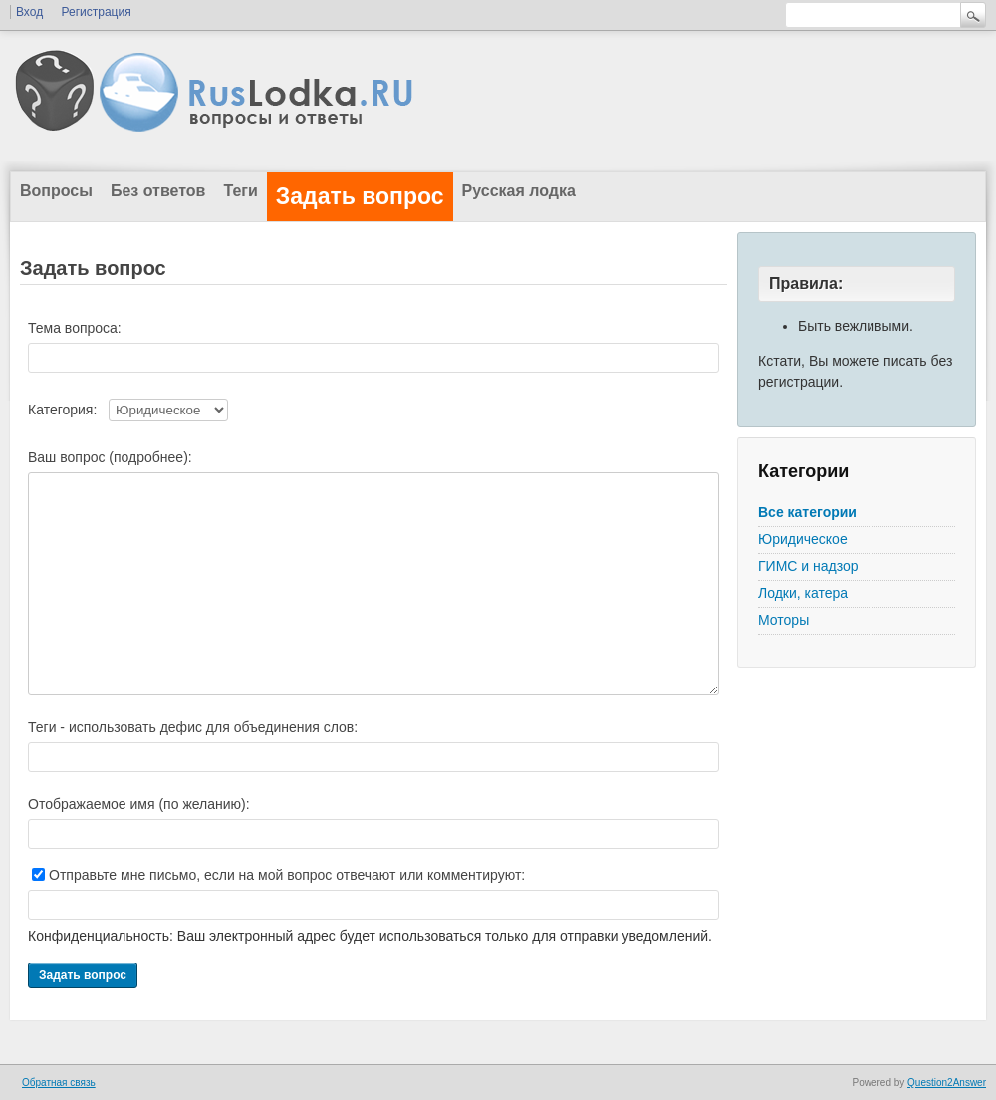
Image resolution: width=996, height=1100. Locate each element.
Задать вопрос (360, 196)
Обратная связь (59, 1082)
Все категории (807, 512)
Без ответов (158, 190)
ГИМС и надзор (808, 566)
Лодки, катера (803, 593)
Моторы (783, 620)
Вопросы (56, 190)
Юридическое (803, 539)
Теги (240, 190)
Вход (29, 12)
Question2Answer (946, 1082)
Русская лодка (519, 190)
